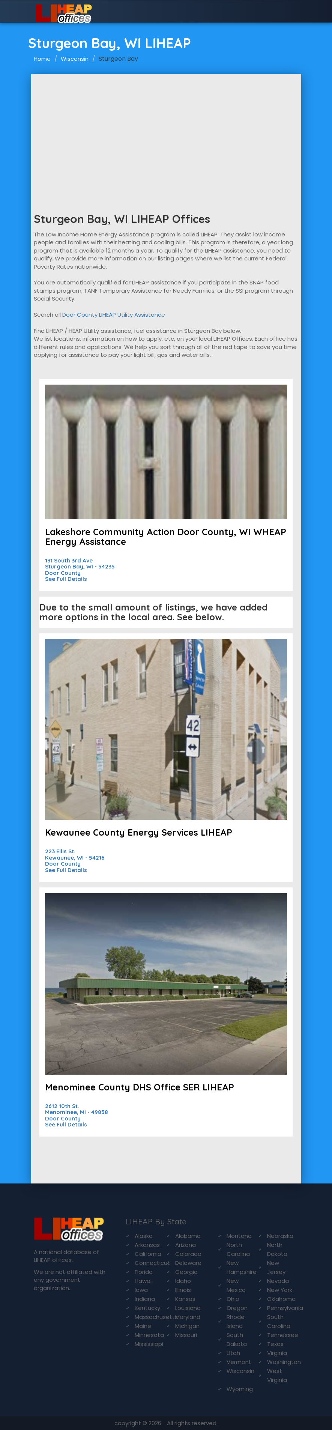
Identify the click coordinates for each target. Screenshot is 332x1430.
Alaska (144, 1236)
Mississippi (149, 1344)
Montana (239, 1236)
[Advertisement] (166, 130)
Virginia (277, 1353)
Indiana (145, 1299)
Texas (275, 1344)
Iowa (141, 1290)
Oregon (237, 1308)
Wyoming (240, 1389)
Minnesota (149, 1335)
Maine (143, 1326)
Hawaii (144, 1281)
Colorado (188, 1254)
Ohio (233, 1299)
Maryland (187, 1317)
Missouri (186, 1335)
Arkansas (147, 1245)
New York (279, 1290)
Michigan (187, 1326)
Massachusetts (156, 1317)
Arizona (185, 1245)
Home (42, 59)
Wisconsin (75, 59)
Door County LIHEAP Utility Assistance (113, 315)
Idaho (183, 1281)
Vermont (239, 1362)
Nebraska (280, 1236)
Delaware (188, 1263)
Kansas (185, 1299)
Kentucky (147, 1308)
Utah (233, 1353)
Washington (284, 1362)
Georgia (186, 1272)
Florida (144, 1272)
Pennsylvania (285, 1308)
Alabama (188, 1236)
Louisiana (188, 1308)
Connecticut (152, 1263)
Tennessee (282, 1335)
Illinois (183, 1290)
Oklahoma (281, 1299)
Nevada (278, 1281)
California (148, 1254)
